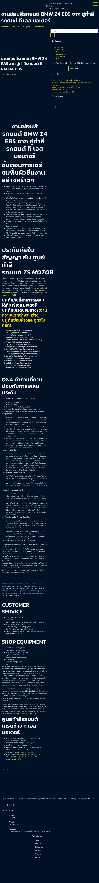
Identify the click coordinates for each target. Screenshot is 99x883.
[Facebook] (7, 805)
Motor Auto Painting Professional (59, 4)
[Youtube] (55, 109)
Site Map (49, 6)
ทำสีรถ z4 (4, 770)
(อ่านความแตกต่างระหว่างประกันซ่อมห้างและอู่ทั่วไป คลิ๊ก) (24, 317)
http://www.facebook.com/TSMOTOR (27, 754)
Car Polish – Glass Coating (55, 8)
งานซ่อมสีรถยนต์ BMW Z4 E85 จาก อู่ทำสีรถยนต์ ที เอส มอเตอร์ (22, 26)
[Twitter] (55, 105)
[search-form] (74, 31)
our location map (27, 713)
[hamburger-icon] (95, 4)
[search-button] (52, 35)
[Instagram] (55, 107)
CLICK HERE (16, 759)
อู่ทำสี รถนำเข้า (14, 770)
